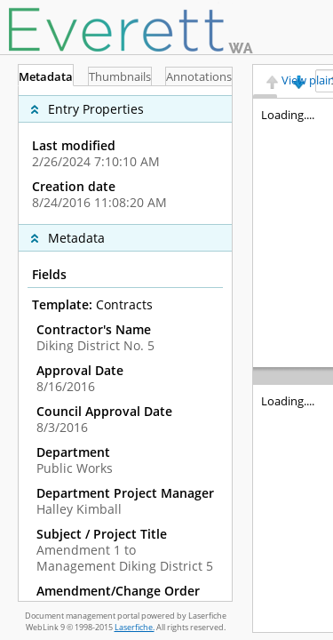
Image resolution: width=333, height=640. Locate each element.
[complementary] (125, 155)
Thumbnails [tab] (120, 76)
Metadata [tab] (50, 76)
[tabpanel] (125, 343)
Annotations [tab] (194, 76)
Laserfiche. (135, 627)
